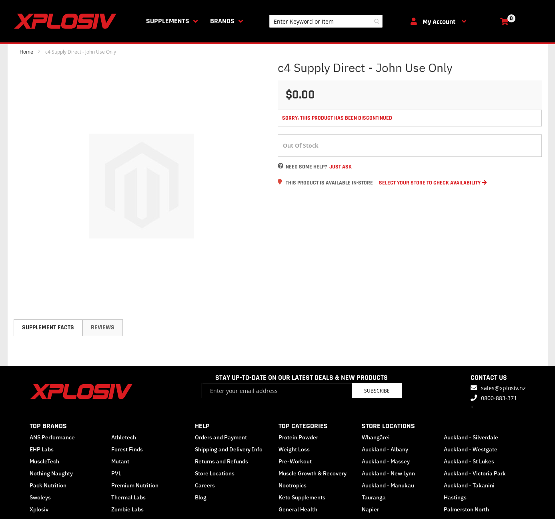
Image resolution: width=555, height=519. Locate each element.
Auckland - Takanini (469, 485)
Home (26, 51)
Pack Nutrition (48, 485)
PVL (116, 473)
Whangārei (376, 437)
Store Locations (214, 473)
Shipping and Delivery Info (228, 449)
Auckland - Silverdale (471, 437)
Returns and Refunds (221, 461)
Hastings (455, 497)
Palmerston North (466, 509)
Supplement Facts (48, 327)
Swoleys (40, 497)
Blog (200, 497)
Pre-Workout (295, 461)
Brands (222, 21)
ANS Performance (52, 437)
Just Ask (340, 166)
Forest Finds (127, 449)
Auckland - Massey (386, 461)
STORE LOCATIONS (388, 426)
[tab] (48, 327)
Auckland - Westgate (470, 449)
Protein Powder (298, 437)
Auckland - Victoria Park (475, 473)
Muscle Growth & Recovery (313, 473)
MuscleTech (44, 461)
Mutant (120, 461)
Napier (370, 509)
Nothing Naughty (51, 473)
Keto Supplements (302, 497)
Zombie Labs (127, 509)
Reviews (102, 327)
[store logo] (67, 21)
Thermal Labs (128, 497)
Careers (205, 485)
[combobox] (326, 21)
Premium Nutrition (134, 485)
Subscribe (377, 390)
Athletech (123, 437)
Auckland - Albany (385, 449)
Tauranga (374, 497)
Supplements (167, 21)
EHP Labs (42, 449)
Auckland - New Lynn (388, 473)
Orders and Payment (221, 437)
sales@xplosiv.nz (503, 388)
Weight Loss (294, 449)
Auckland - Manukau (388, 485)
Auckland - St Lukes (469, 461)
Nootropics (293, 485)
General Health (298, 509)
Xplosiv (39, 509)
